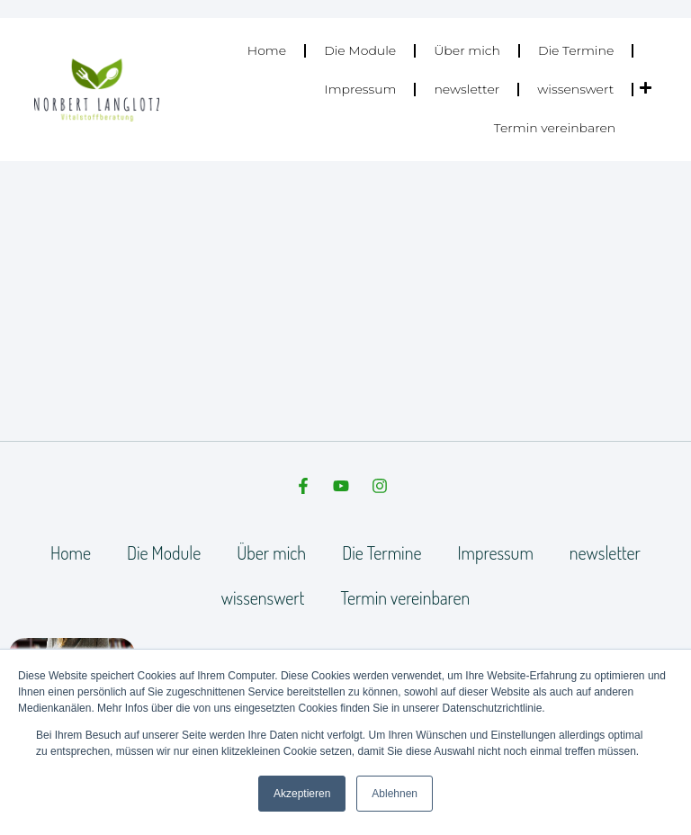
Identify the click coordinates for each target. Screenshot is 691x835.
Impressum (361, 89)
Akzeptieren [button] (302, 793)
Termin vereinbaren (554, 128)
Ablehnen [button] (394, 793)
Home (266, 50)
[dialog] (657, 799)
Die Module (360, 50)
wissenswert (575, 89)
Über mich (467, 50)
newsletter (466, 89)
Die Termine (576, 50)
